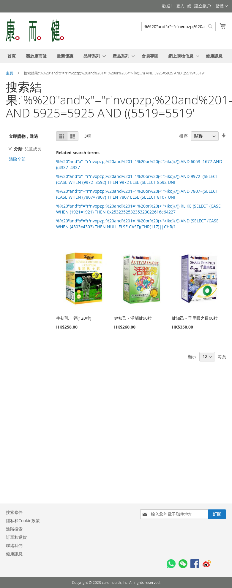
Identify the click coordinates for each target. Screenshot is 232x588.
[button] (221, 6)
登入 (180, 6)
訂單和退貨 (16, 537)
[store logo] (35, 30)
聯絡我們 (14, 545)
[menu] (116, 56)
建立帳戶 (202, 6)
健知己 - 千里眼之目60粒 (195, 318)
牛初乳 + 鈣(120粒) (73, 318)
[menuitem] (11, 56)
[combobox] (178, 26)
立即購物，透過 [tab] (23, 136)
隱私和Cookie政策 (23, 520)
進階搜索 (14, 529)
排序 (183, 136)
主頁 (10, 73)
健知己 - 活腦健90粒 (133, 318)
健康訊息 (14, 554)
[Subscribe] (217, 514)
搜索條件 (14, 512)
